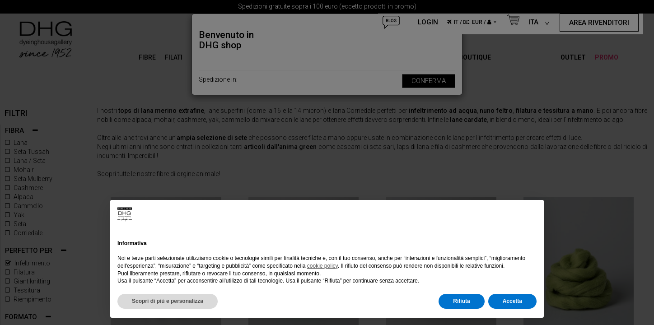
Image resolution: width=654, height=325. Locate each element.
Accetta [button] (512, 301)
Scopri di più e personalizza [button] (167, 301)
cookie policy (322, 266)
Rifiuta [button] (461, 301)
